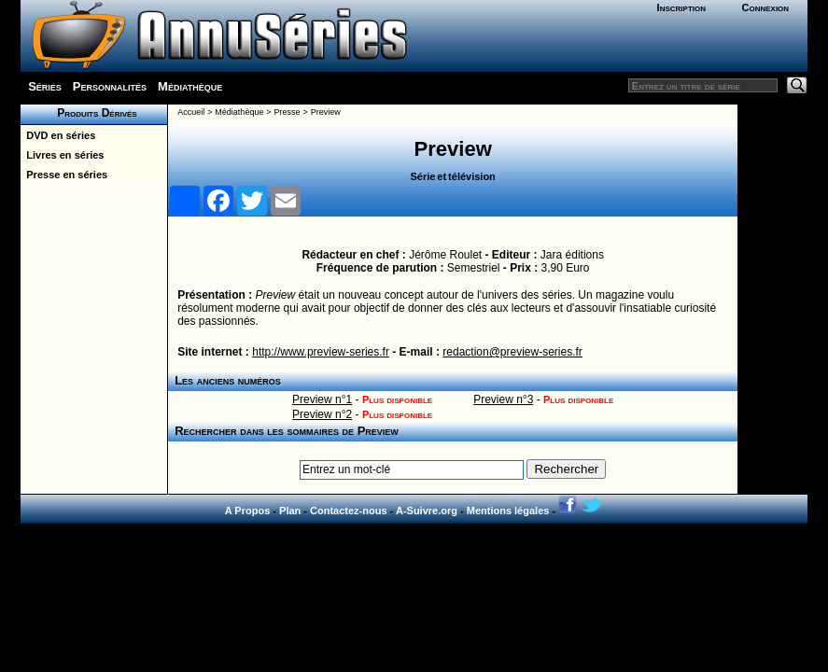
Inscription (681, 7)
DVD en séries (58, 135)
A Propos (248, 510)
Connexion (766, 7)
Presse (287, 112)
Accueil (190, 112)
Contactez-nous (348, 510)
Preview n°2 (322, 414)
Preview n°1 (322, 399)
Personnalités (110, 86)
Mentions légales (508, 510)
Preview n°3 (503, 399)
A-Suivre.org (426, 510)
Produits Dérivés (94, 112)
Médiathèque (190, 86)
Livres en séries (62, 155)
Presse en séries (64, 174)
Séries (45, 86)
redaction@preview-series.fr (512, 351)
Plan (290, 510)
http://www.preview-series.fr (320, 351)
